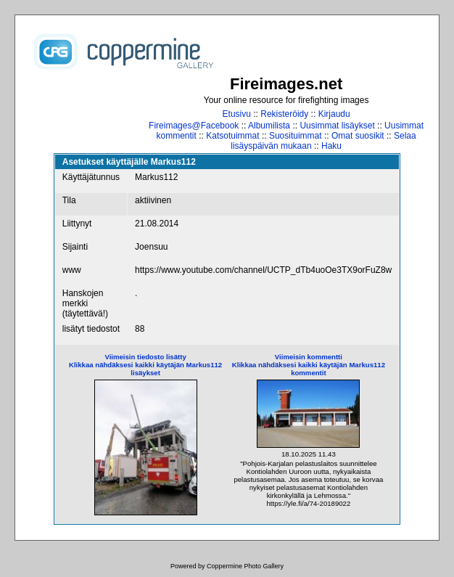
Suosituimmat (295, 136)
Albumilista (269, 125)
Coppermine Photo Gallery (245, 566)
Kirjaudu (334, 114)
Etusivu (237, 114)
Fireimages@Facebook (194, 125)
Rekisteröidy (284, 114)
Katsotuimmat (232, 136)
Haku (331, 146)
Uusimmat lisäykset (337, 125)
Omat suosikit (357, 136)
